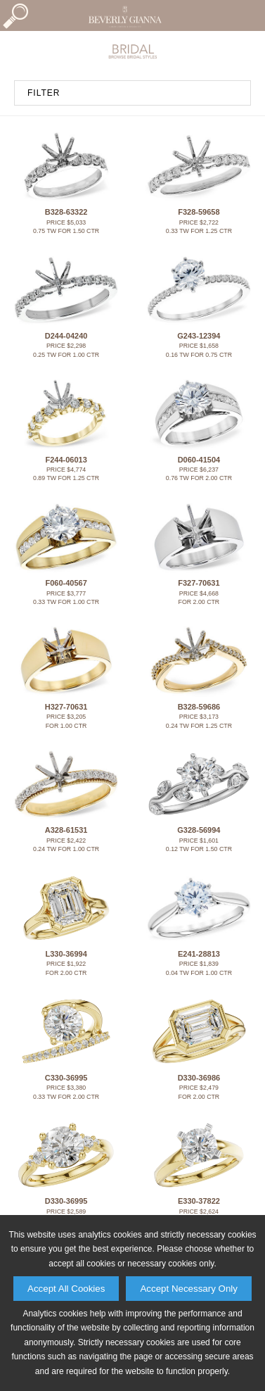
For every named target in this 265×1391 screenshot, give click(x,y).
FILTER (43, 93)
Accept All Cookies (66, 1288)
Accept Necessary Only (189, 1288)
